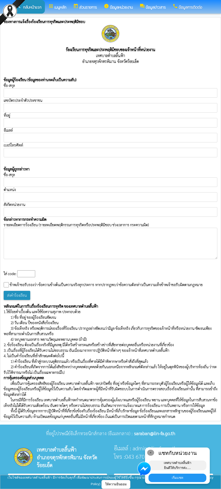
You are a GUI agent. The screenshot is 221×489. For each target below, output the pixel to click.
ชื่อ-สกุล (110, 90)
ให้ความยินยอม (116, 484)
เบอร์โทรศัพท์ (13, 145)
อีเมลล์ (8, 130)
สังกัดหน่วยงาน (14, 204)
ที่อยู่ (7, 115)
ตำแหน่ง (10, 189)
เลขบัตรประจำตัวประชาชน (110, 105)
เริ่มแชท (177, 477)
